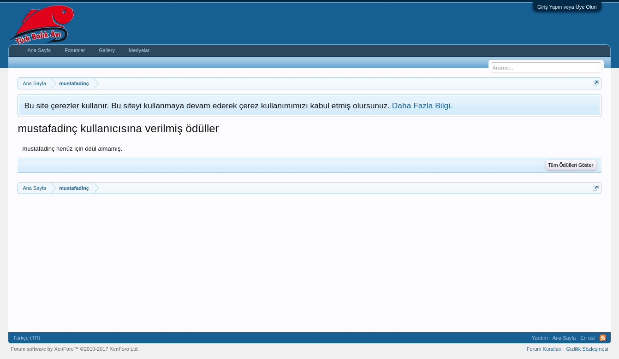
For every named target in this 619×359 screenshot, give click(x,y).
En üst (587, 338)
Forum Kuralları (544, 349)
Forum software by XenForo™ (75, 349)
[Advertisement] (294, 263)
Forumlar (75, 50)
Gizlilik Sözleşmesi (587, 349)
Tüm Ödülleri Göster (571, 165)
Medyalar (139, 50)
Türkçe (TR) (26, 338)
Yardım (540, 338)
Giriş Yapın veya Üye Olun (567, 7)
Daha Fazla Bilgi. (422, 105)
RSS (603, 338)
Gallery (107, 50)
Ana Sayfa (39, 50)
